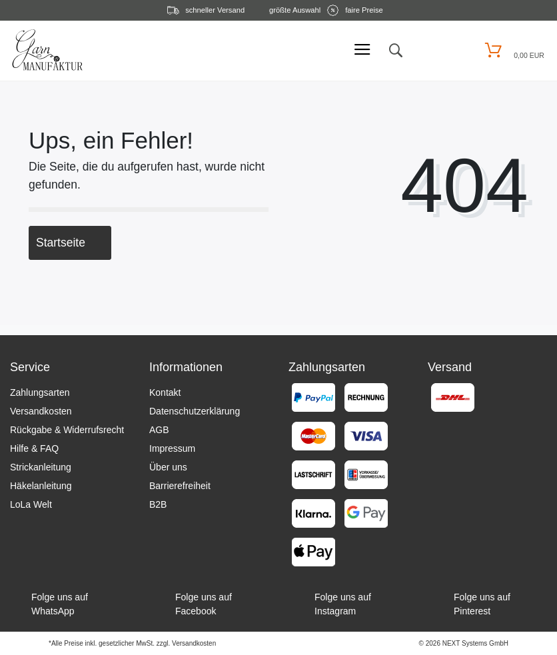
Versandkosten (41, 411)
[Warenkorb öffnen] (512, 50)
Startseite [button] (70, 242)
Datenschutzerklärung (194, 411)
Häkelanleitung (41, 485)
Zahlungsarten (40, 392)
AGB (159, 429)
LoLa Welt (31, 504)
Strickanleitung (40, 467)
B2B (158, 504)
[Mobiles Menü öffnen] (362, 50)
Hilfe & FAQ (34, 448)
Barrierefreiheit (180, 485)
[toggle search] (395, 50)
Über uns (168, 467)
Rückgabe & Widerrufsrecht (67, 429)
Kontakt (165, 392)
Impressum (172, 448)
